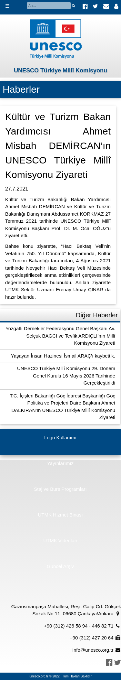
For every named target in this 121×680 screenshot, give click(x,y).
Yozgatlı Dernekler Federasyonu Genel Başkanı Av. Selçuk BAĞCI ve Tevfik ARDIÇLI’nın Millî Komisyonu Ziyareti (60, 336)
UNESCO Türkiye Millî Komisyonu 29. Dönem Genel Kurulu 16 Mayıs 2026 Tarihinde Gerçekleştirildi (66, 376)
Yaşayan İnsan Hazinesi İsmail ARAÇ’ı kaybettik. (63, 356)
